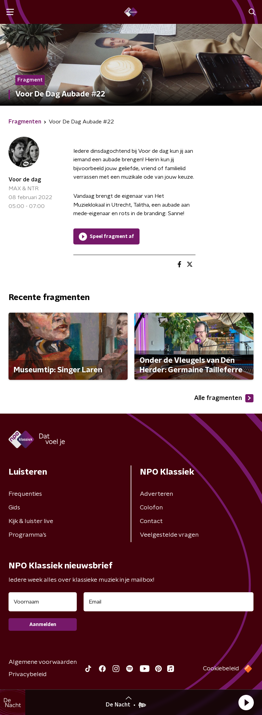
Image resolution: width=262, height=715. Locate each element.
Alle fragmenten (223, 398)
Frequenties (25, 494)
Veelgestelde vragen (169, 535)
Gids (14, 508)
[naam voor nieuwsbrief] (43, 601)
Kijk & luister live (31, 521)
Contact (151, 521)
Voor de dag (25, 179)
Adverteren (156, 494)
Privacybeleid (28, 674)
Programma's (27, 535)
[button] (246, 702)
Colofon (151, 508)
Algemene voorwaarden (43, 662)
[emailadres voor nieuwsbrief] (168, 601)
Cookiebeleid (221, 669)
